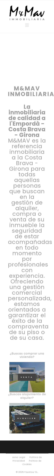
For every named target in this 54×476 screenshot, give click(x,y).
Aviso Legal (18, 457)
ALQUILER (27, 418)
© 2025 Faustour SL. (27, 472)
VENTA (27, 377)
